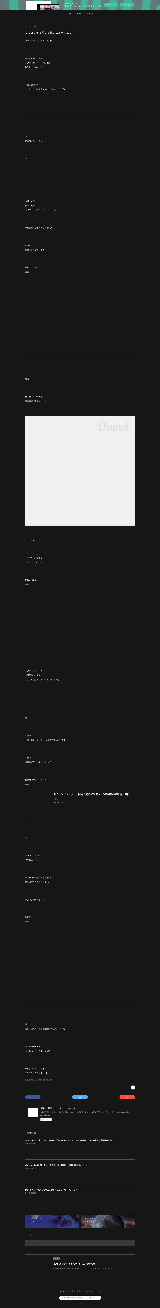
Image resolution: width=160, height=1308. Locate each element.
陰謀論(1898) (29, 1085)
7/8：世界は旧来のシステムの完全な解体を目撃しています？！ (52, 1196)
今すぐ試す (110, 5)
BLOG (79, 13)
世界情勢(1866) (47, 1085)
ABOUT (90, 13)
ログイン (127, 5)
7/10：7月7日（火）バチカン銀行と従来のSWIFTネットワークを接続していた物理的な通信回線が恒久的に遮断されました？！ (80, 1146)
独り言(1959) (38, 1085)
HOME (69, 13)
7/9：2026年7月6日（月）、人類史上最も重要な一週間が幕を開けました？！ (58, 1171)
